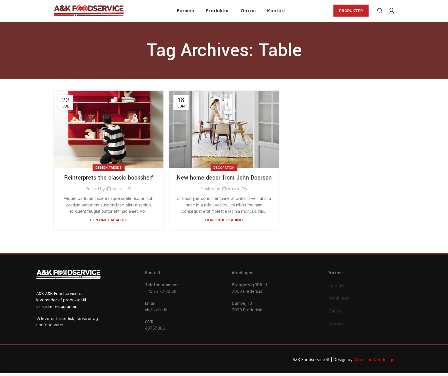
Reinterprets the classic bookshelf (108, 181)
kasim (118, 191)
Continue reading (108, 223)
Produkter (351, 12)
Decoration (224, 170)
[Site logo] (89, 11)
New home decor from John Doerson (224, 181)
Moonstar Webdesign (374, 362)
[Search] (380, 12)
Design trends (108, 170)
